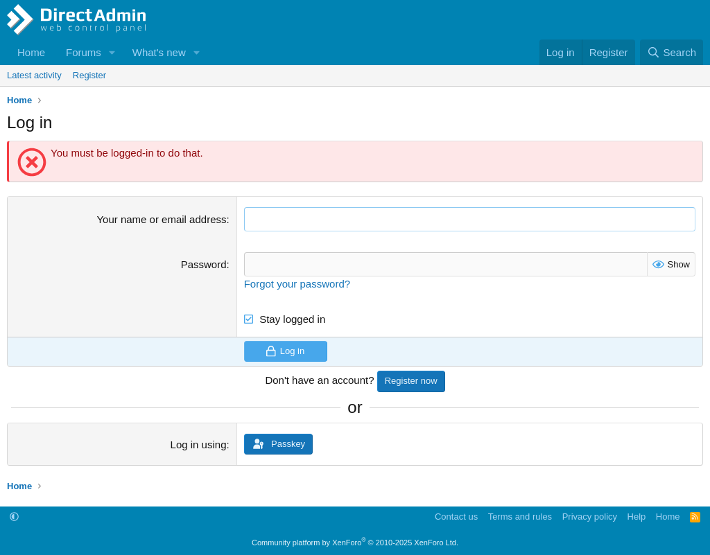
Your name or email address (161, 219)
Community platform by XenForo (355, 542)
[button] (112, 52)
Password (204, 264)
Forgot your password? (297, 284)
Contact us (456, 516)
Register (89, 75)
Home (31, 52)
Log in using (199, 444)
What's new (159, 52)
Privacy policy (589, 516)
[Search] (671, 52)
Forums (83, 52)
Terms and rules (520, 516)
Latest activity (34, 75)
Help (636, 516)
